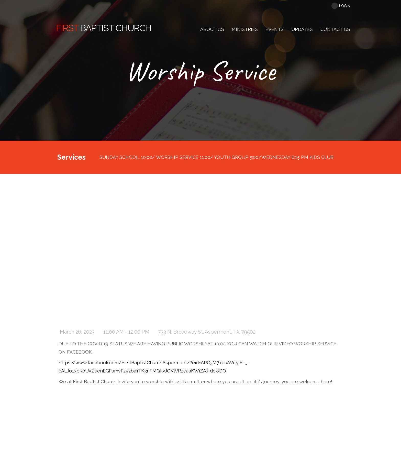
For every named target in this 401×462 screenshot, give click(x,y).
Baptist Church (103, 28)
